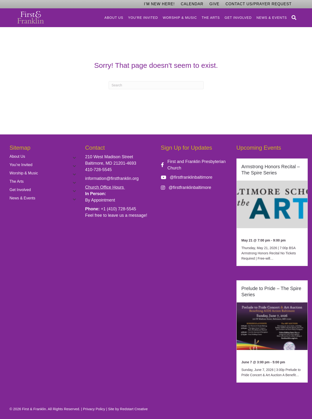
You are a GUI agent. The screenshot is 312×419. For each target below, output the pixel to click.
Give (214, 4)
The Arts (211, 18)
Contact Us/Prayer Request (259, 4)
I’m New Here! (159, 4)
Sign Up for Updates (186, 147)
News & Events (271, 18)
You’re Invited (143, 18)
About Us (114, 18)
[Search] (292, 17)
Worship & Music (180, 18)
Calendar (192, 4)
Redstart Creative (134, 409)
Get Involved (238, 18)
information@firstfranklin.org (112, 178)
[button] (74, 158)
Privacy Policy (94, 409)
